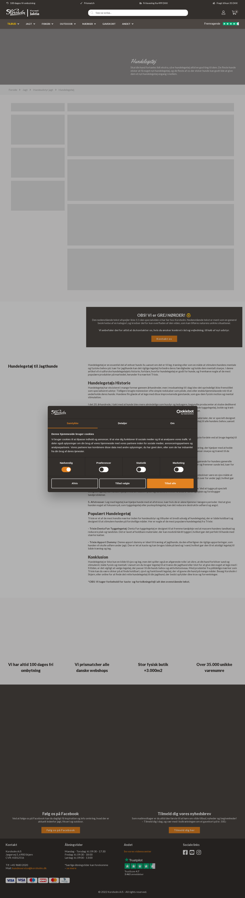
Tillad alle (170, 483)
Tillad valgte (122, 483)
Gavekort (109, 23)
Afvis (75, 483)
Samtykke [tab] (72, 423)
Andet (126, 23)
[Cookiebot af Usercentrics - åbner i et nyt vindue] (179, 412)
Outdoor (66, 23)
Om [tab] (172, 423)
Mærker (87, 23)
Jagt (29, 23)
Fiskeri (46, 23)
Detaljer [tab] (122, 423)
